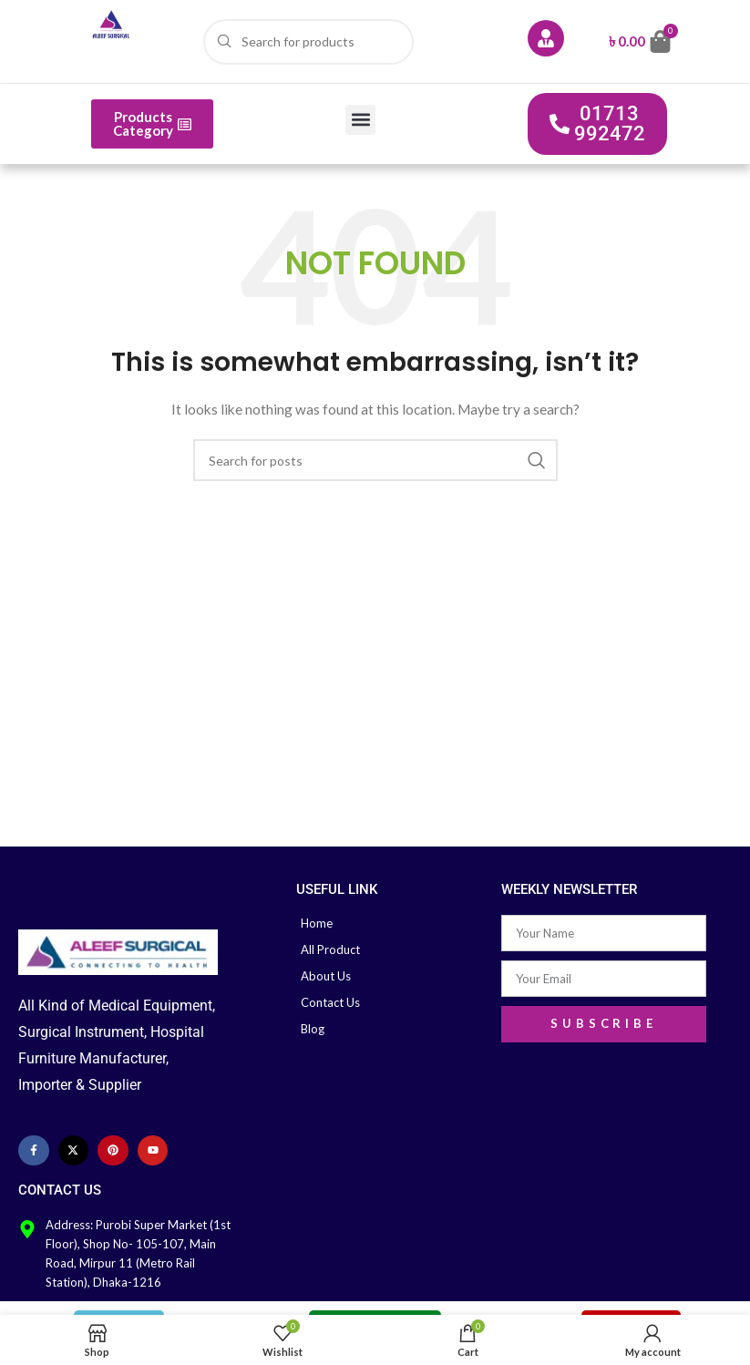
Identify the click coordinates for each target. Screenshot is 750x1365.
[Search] (308, 42)
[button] (360, 120)
